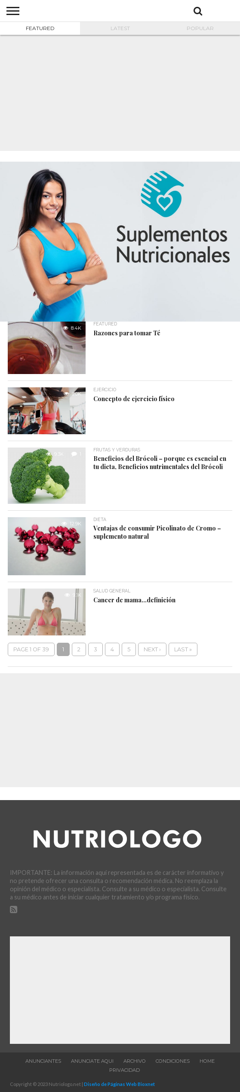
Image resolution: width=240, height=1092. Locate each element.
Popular (200, 28)
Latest (120, 28)
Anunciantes (43, 1061)
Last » (183, 649)
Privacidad (124, 1070)
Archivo (134, 1061)
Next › (152, 649)
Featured (40, 28)
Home (207, 1061)
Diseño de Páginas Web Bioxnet (119, 1084)
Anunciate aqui (92, 1061)
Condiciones (173, 1061)
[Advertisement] (120, 93)
